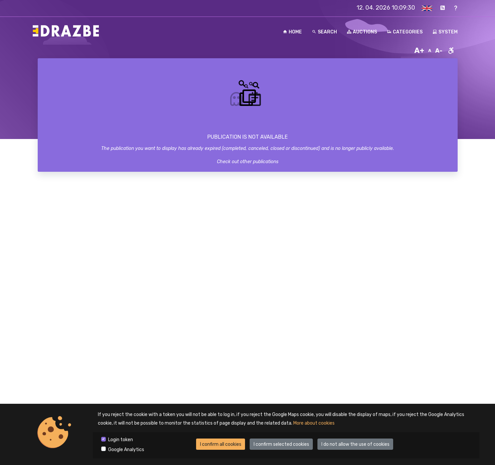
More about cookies (314, 423)
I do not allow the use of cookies (355, 444)
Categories (405, 32)
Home (292, 32)
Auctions (362, 32)
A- (438, 50)
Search (324, 32)
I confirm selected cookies (281, 444)
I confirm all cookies (220, 444)
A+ (419, 50)
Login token (120, 439)
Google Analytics (126, 449)
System (445, 32)
